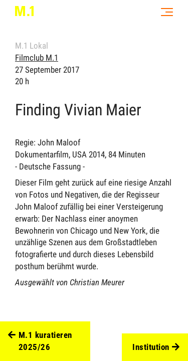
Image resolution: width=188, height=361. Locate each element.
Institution (155, 347)
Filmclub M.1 (36, 58)
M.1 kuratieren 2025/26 (40, 341)
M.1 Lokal (31, 46)
